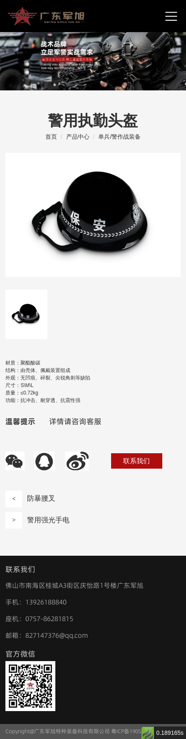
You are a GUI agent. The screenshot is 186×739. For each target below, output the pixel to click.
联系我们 (136, 460)
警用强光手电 (37, 520)
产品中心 (77, 136)
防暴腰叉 (30, 499)
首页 (51, 136)
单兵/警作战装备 (119, 136)
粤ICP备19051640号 (134, 731)
